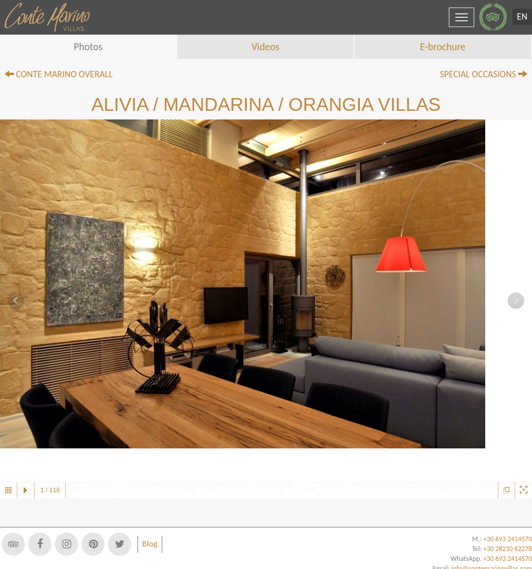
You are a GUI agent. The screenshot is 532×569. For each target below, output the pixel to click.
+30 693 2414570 (507, 559)
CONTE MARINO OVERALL (59, 74)
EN (522, 16)
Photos (88, 46)
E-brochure (443, 46)
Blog (150, 543)
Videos (265, 46)
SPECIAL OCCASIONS (483, 74)
